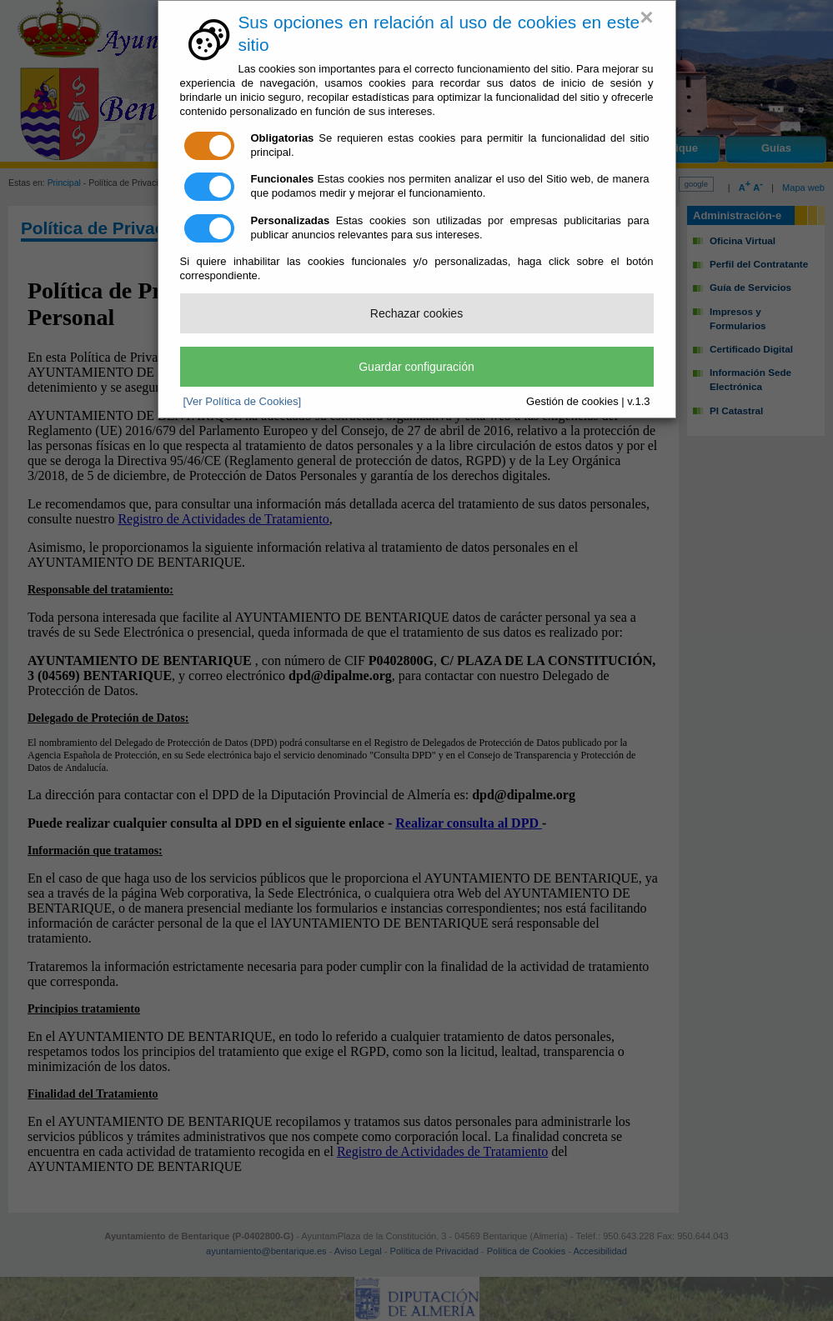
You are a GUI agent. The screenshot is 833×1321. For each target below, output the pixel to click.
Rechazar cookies (416, 313)
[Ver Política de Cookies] (242, 401)
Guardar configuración (416, 366)
